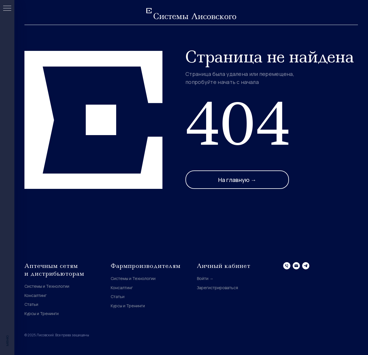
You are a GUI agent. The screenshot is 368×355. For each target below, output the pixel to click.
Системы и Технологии (46, 286)
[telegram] (305, 265)
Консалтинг (35, 295)
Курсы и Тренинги (41, 313)
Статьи (31, 304)
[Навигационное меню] (7, 8)
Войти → (205, 278)
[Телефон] (286, 265)
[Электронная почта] (296, 265)
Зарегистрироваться (217, 287)
